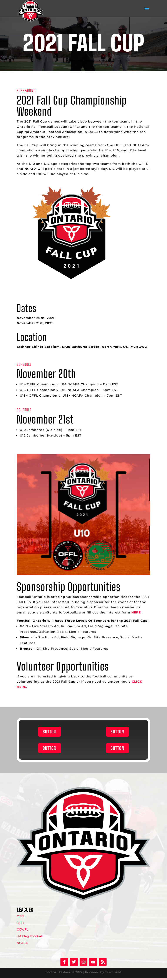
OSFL (21, 916)
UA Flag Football (30, 936)
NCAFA (22, 943)
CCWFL (22, 929)
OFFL (21, 923)
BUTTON (50, 731)
